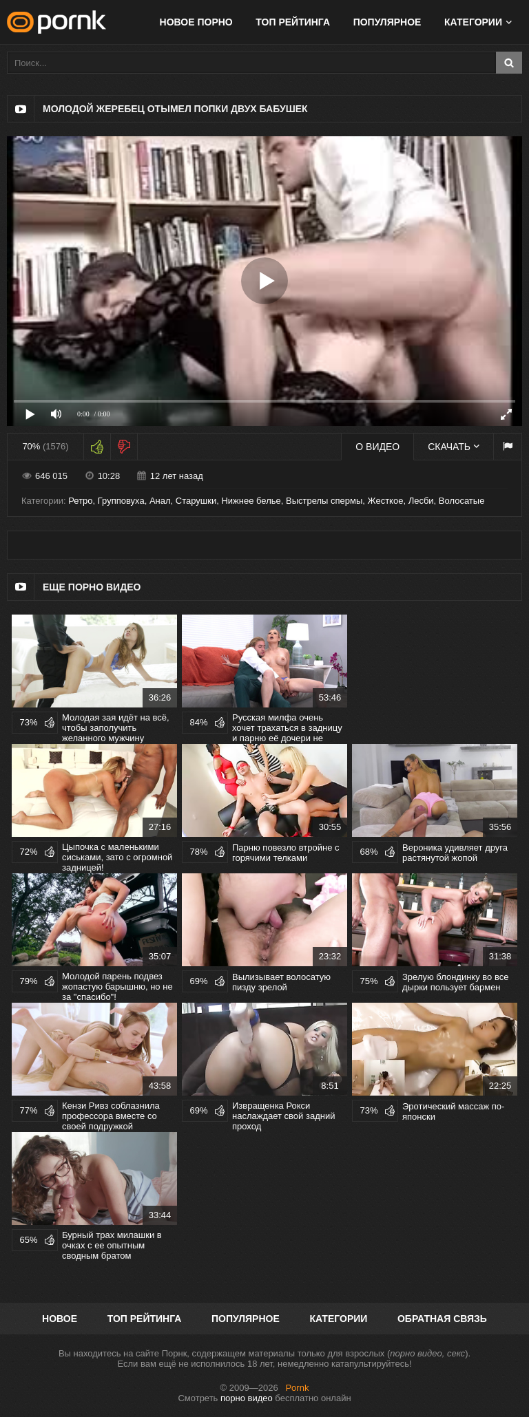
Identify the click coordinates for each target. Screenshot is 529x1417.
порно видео (246, 1398)
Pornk (297, 1388)
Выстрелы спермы (324, 501)
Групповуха (121, 501)
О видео (377, 446)
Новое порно (196, 22)
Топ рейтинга (293, 22)
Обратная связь (442, 1318)
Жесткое (386, 501)
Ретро (80, 501)
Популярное (387, 22)
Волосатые (462, 501)
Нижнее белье (250, 501)
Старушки (196, 501)
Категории (473, 22)
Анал (160, 501)
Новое (59, 1318)
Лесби (421, 501)
